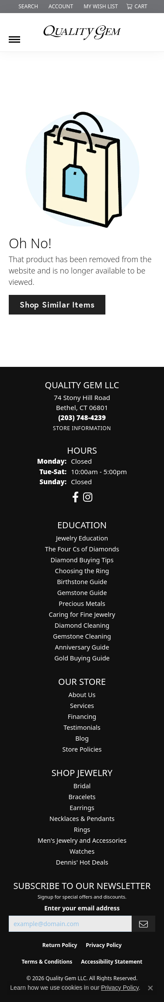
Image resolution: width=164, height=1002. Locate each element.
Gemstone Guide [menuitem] (82, 592)
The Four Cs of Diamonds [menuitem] (82, 549)
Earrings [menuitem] (82, 808)
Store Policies (82, 749)
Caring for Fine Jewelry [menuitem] (82, 614)
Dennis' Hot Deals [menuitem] (82, 862)
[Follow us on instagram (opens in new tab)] (87, 497)
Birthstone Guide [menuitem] (82, 582)
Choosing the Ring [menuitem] (82, 571)
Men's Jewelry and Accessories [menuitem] (82, 840)
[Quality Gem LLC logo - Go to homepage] (82, 32)
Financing (82, 716)
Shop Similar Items (57, 304)
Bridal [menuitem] (82, 786)
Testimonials (81, 727)
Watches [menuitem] (82, 851)
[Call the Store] (82, 417)
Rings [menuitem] (82, 829)
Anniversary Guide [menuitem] (82, 647)
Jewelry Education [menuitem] (82, 538)
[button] (27, 6)
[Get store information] (82, 428)
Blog (82, 738)
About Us (82, 695)
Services (82, 705)
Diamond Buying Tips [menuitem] (81, 560)
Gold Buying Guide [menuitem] (81, 658)
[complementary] (100, 954)
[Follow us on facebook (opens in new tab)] (75, 497)
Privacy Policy (120, 987)
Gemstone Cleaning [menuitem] (82, 636)
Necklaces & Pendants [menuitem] (82, 818)
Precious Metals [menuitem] (82, 603)
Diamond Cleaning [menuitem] (82, 625)
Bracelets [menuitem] (81, 797)
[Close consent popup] (150, 988)
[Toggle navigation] (14, 36)
